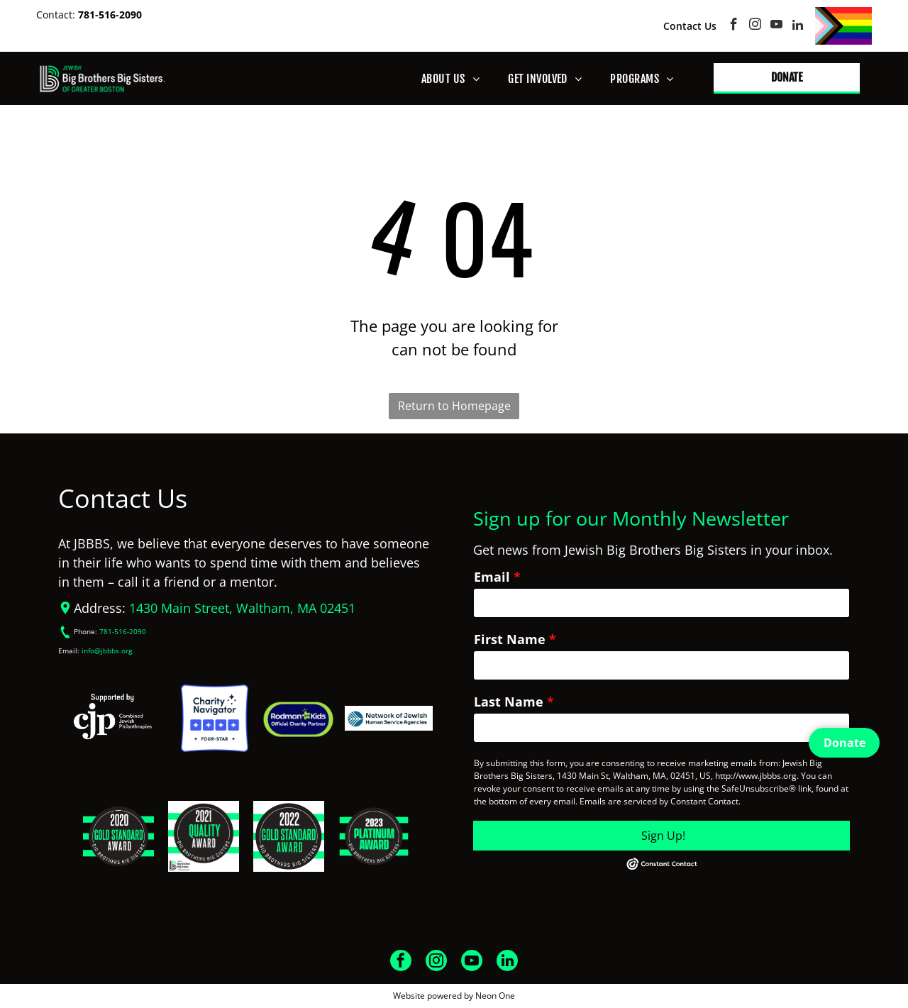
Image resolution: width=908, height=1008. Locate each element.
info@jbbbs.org (107, 650)
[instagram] (755, 26)
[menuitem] (450, 79)
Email (492, 576)
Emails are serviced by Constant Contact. (660, 801)
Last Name (508, 701)
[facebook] (734, 26)
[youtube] (776, 26)
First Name (510, 639)
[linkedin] (798, 26)
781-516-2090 (110, 14)
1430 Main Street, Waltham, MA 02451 (242, 607)
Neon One (495, 996)
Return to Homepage (454, 406)
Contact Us (689, 26)
